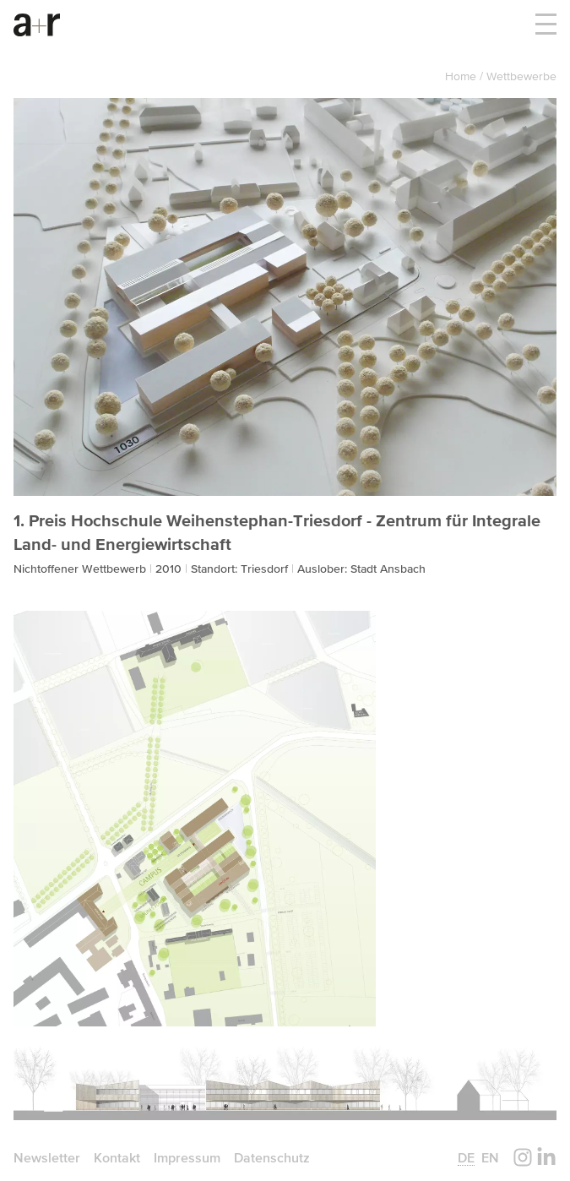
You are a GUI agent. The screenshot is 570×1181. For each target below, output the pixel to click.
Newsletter (47, 1157)
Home (462, 76)
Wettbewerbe (521, 76)
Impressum (187, 1157)
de (466, 1157)
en (490, 1157)
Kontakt (117, 1157)
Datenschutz (272, 1157)
